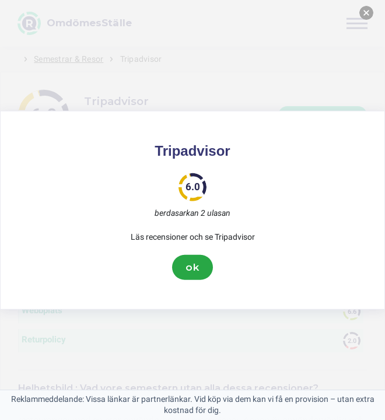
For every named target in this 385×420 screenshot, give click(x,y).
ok (193, 267)
